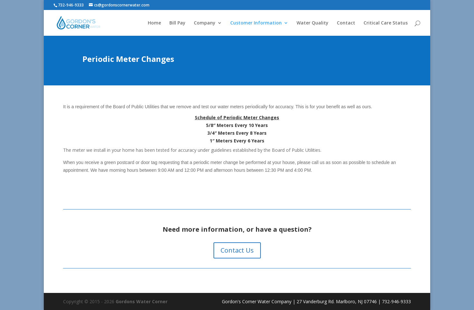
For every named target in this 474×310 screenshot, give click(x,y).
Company (204, 23)
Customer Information (256, 23)
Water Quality (312, 23)
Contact (346, 23)
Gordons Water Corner (141, 301)
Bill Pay (177, 23)
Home (154, 23)
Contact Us (237, 250)
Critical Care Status (386, 23)
